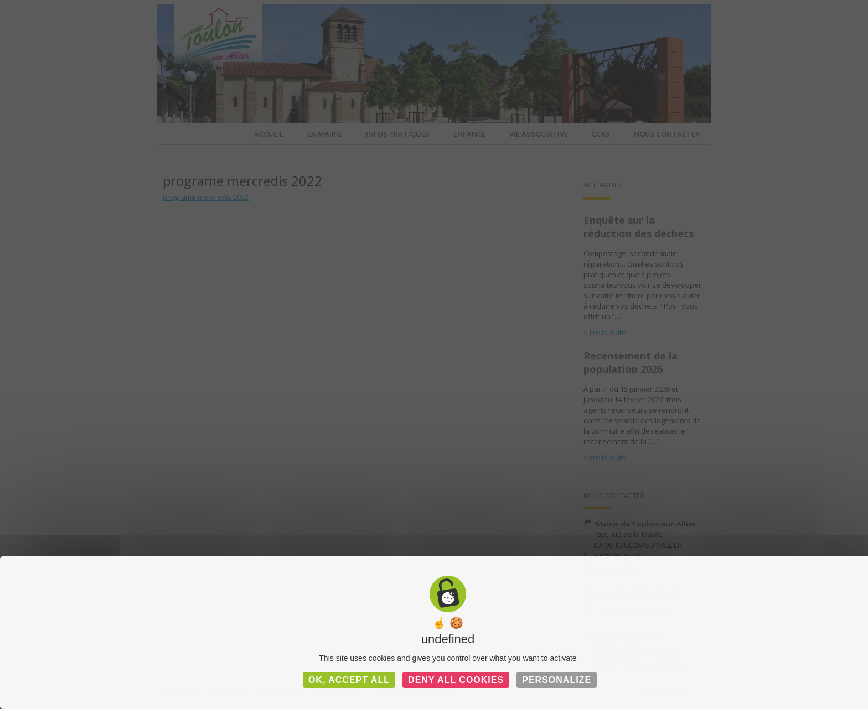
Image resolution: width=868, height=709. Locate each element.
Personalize (556, 680)
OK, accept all (349, 680)
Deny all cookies (456, 680)
